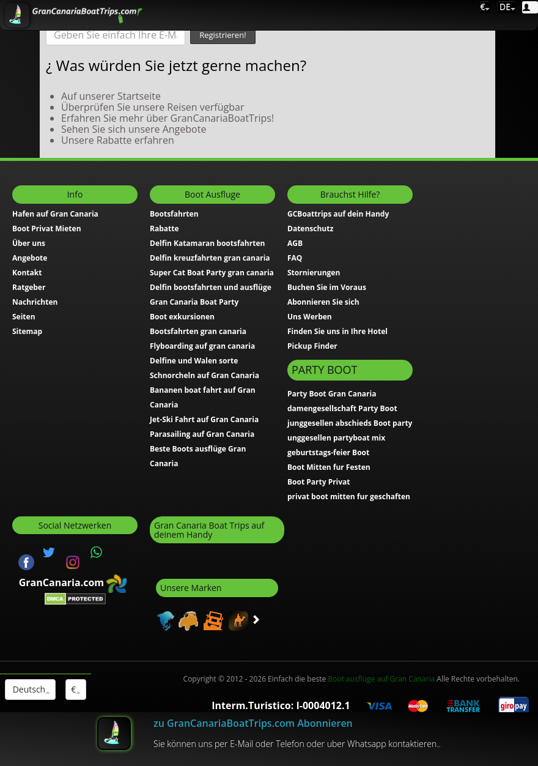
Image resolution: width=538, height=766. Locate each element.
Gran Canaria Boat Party (194, 302)
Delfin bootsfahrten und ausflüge (210, 287)
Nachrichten (34, 302)
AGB (295, 243)
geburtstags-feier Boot (328, 452)
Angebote (29, 258)
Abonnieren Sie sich (323, 302)
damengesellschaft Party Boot (342, 408)
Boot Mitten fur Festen (328, 467)
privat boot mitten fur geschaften (348, 496)
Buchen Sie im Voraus (326, 287)
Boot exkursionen (182, 316)
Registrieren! (222, 34)
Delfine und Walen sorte (194, 360)
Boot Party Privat (318, 482)
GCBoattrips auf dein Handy (338, 214)
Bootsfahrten (174, 214)
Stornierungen (313, 272)
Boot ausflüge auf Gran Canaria (381, 679)
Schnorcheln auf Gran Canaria (204, 375)
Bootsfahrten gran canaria (198, 331)
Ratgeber (28, 287)
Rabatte (164, 228)
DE (506, 6)
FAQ (294, 258)
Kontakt (27, 272)
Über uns (28, 243)
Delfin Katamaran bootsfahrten (207, 243)
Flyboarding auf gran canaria (202, 346)
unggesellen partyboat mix (336, 438)
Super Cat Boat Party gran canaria (212, 272)
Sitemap (27, 331)
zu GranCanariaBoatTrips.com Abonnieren (253, 723)
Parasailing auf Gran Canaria (202, 434)
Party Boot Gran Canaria (331, 394)
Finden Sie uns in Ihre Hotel (337, 331)
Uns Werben (309, 316)
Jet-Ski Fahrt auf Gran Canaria (204, 419)
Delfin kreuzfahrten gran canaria (210, 258)
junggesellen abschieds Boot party (349, 423)
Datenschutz (310, 228)
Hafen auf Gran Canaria (55, 214)
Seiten (23, 316)
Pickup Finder (312, 346)
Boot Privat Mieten (46, 228)
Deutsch (30, 689)
